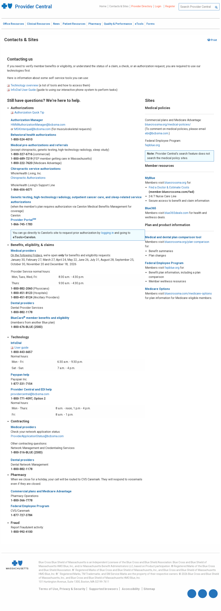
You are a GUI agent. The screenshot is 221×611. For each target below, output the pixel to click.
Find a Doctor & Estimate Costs (169, 187)
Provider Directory (141, 6)
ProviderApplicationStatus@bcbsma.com (37, 436)
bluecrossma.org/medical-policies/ (168, 124)
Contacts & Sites (119, 6)
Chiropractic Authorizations (28, 178)
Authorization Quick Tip (29, 112)
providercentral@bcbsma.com (30, 394)
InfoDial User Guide (23, 90)
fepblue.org (152, 145)
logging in (107, 233)
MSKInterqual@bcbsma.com (32, 129)
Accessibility (131, 589)
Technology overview (24, 85)
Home (103, 6)
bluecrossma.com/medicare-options (188, 293)
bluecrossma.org (175, 182)
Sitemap (149, 589)
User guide (21, 347)
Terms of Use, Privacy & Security (62, 589)
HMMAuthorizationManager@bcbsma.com (38, 124)
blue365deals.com (176, 213)
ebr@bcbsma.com (156, 133)
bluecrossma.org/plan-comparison (187, 242)
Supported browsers (103, 589)
